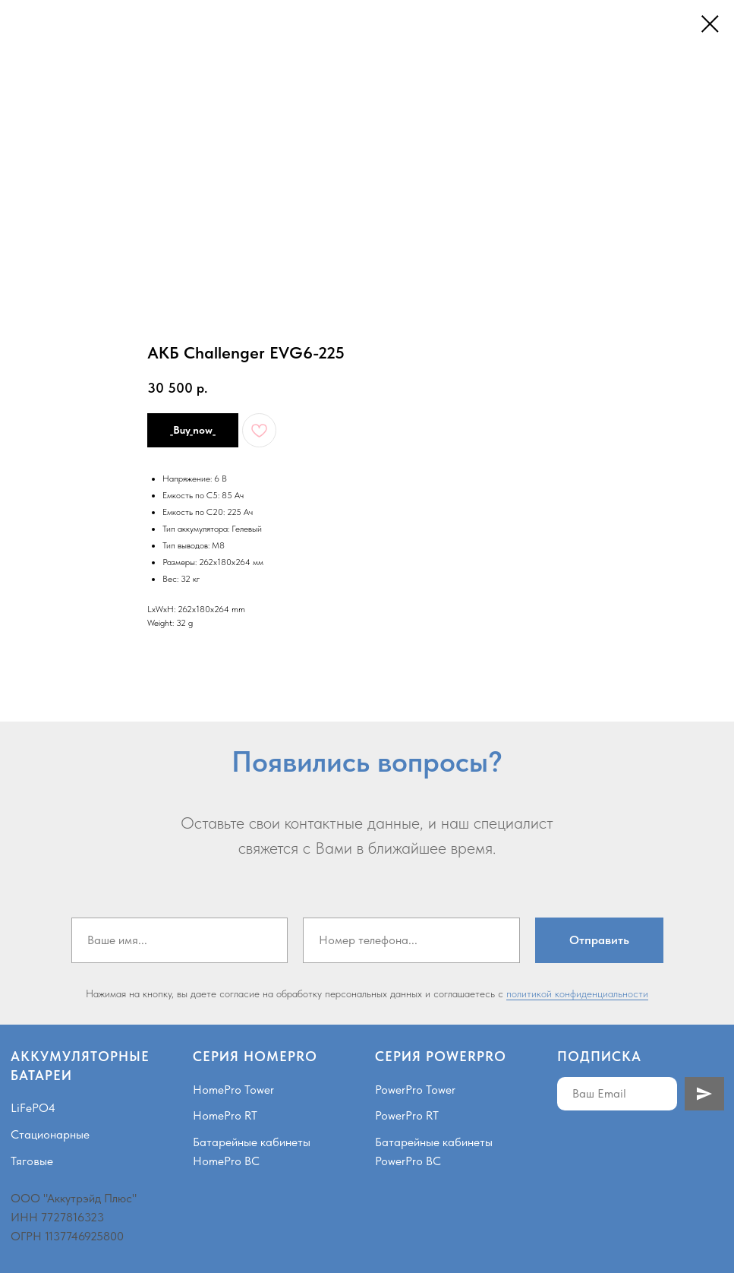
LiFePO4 (33, 1108)
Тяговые (32, 1161)
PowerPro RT (407, 1115)
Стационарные (50, 1134)
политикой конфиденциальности (577, 993)
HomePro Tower (233, 1089)
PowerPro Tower (415, 1089)
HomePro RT (225, 1115)
